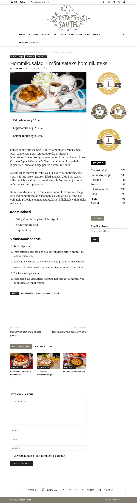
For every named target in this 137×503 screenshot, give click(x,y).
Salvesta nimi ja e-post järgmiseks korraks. (39, 455)
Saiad (56, 293)
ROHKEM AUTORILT (44, 346)
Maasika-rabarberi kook (74, 371)
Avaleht (13, 52)
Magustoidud (41, 57)
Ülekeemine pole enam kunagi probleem (25, 334)
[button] (123, 34)
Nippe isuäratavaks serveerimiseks (68, 332)
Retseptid (34, 34)
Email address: (99, 226)
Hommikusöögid (27, 52)
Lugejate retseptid (30, 42)
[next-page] (17, 381)
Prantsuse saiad (43, 293)
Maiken (19, 68)
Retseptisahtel (112, 499)
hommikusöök (27, 293)
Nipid (71, 34)
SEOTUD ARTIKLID (21, 346)
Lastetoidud (59, 34)
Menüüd (46, 34)
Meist (96, 34)
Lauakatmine (83, 34)
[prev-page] (12, 381)
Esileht (22, 34)
